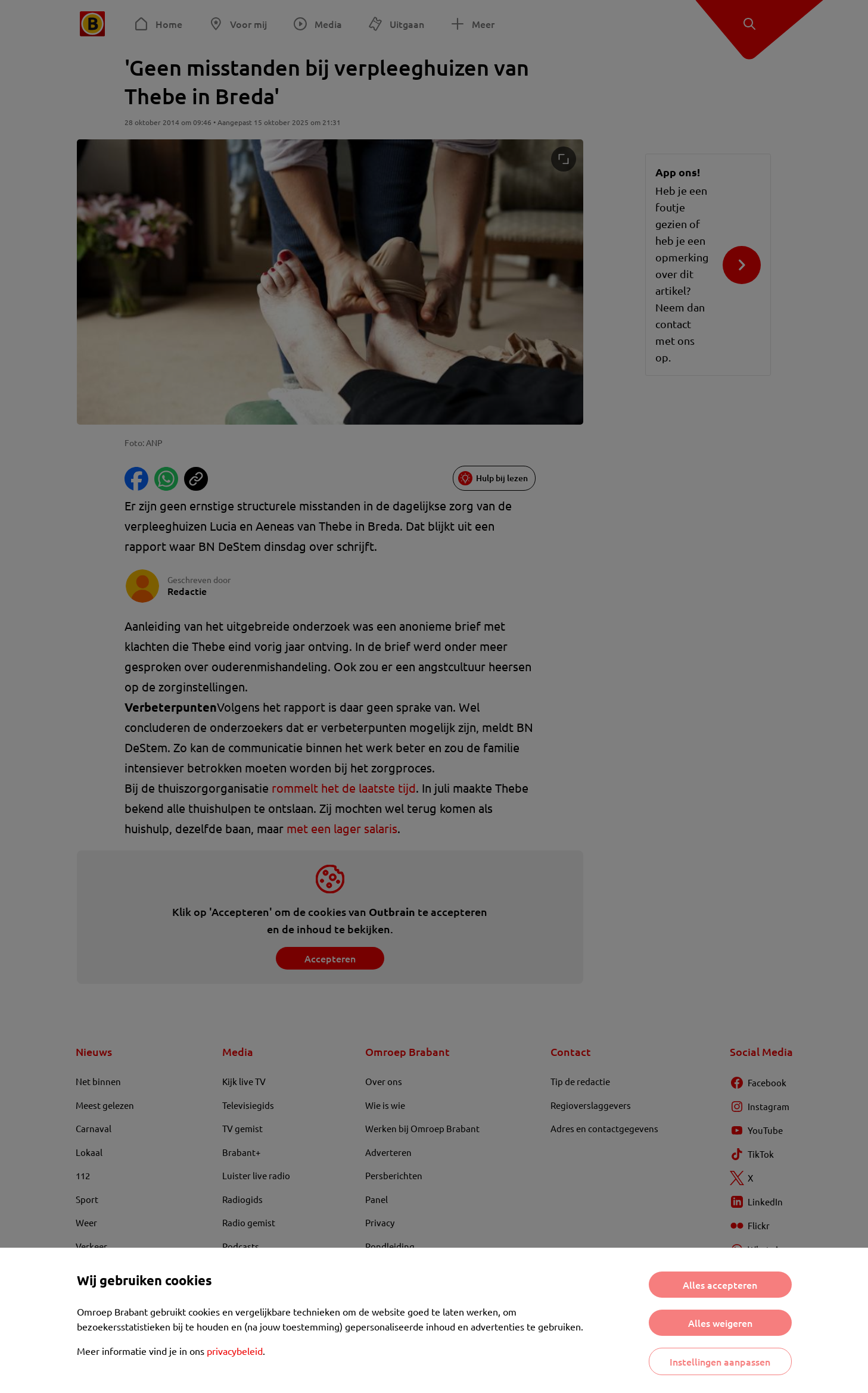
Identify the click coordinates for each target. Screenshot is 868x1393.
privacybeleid (235, 1351)
